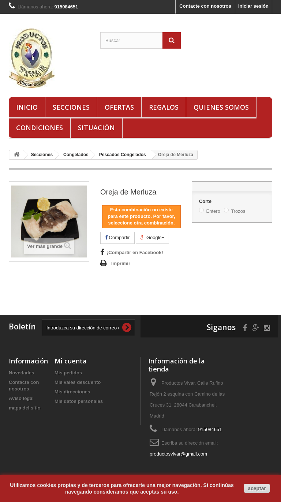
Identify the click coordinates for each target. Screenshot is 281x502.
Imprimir (120, 263)
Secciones (71, 107)
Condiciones (39, 127)
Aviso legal (21, 398)
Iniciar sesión (253, 6)
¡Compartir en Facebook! (135, 252)
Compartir (117, 237)
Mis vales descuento (78, 382)
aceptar (257, 488)
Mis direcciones (72, 392)
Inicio (27, 107)
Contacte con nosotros (205, 6)
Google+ (152, 237)
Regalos (164, 107)
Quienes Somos (221, 107)
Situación (96, 127)
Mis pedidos (68, 372)
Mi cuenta (71, 360)
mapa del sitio (25, 408)
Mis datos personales (79, 401)
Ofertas (119, 107)
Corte (206, 201)
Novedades (21, 372)
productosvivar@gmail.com (178, 454)
